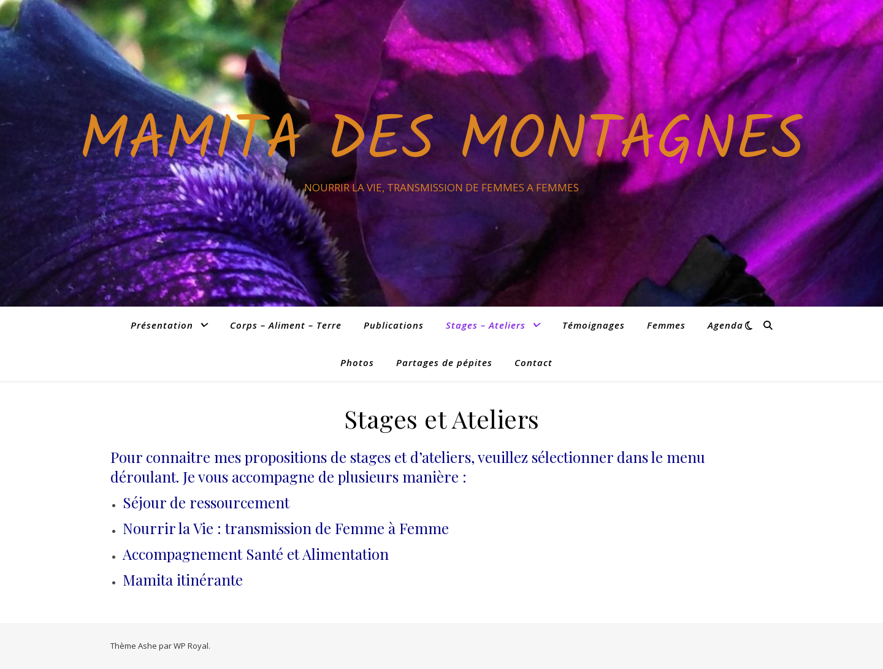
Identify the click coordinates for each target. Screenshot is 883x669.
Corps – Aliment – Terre (286, 325)
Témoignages (593, 325)
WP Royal (191, 645)
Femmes (666, 325)
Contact (533, 362)
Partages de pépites (444, 362)
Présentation (162, 325)
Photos (357, 362)
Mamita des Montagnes (441, 142)
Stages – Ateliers (486, 325)
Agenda (725, 325)
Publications (394, 325)
